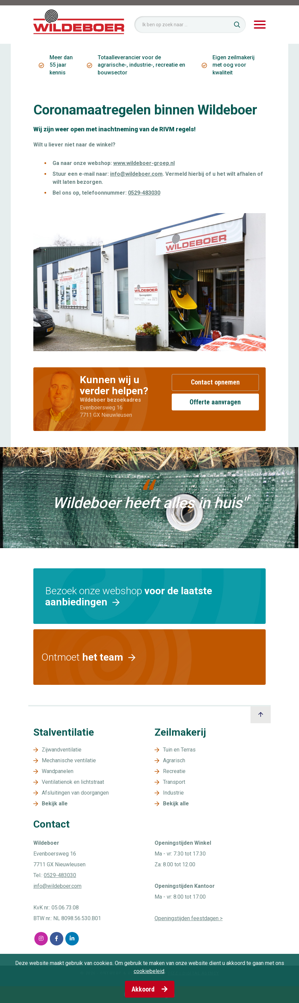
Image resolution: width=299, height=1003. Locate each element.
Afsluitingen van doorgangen (75, 793)
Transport (174, 782)
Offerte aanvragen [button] (215, 402)
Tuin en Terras (179, 749)
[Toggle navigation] (260, 25)
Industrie (173, 793)
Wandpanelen (57, 771)
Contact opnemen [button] (215, 382)
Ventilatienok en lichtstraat (73, 782)
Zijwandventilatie (61, 749)
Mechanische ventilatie (69, 760)
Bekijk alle (55, 803)
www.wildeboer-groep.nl (144, 163)
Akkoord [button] (150, 989)
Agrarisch (174, 760)
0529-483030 (144, 193)
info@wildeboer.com (136, 174)
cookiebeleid (149, 971)
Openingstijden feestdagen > (189, 918)
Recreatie (174, 771)
